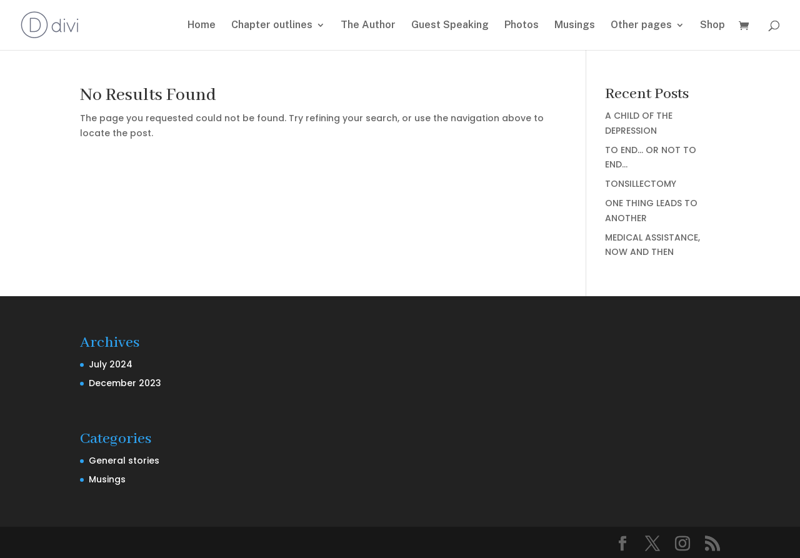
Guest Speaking (450, 26)
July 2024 (110, 364)
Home (202, 26)
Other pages (641, 26)
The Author (368, 26)
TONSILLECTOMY (640, 183)
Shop (712, 26)
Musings (574, 26)
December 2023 (125, 383)
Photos (521, 26)
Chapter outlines (271, 26)
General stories (124, 460)
